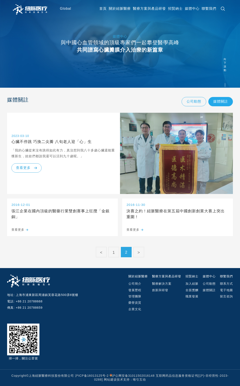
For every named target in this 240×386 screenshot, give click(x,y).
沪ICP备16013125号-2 (92, 375)
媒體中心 (192, 8)
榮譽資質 (134, 302)
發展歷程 (134, 290)
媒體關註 (220, 101)
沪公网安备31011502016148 (133, 375)
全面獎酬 (191, 290)
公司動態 (194, 101)
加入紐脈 (191, 283)
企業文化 (134, 309)
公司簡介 (134, 283)
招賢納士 (175, 8)
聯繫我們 (209, 8)
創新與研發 (160, 290)
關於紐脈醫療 (120, 8)
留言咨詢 (226, 296)
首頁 (103, 8)
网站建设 (110, 379)
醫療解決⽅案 (161, 283)
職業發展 (191, 296)
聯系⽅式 (226, 283)
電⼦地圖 (226, 290)
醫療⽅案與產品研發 (149, 8)
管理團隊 (134, 296)
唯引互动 (139, 379)
